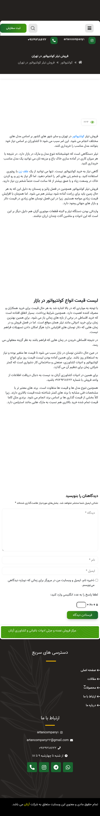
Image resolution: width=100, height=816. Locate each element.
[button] (13, 28)
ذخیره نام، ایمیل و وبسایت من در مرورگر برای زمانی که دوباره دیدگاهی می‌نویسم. (51, 583)
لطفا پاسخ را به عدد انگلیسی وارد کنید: (74, 594)
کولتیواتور (78, 136)
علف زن (23, 171)
